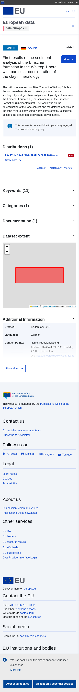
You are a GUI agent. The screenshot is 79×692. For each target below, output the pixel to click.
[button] (67, 2)
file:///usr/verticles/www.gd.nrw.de (55, 355)
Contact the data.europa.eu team (22, 430)
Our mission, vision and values (20, 508)
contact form (27, 613)
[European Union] (38, 580)
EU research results (14, 541)
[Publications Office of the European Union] (38, 393)
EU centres (34, 617)
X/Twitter (10, 453)
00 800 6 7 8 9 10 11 (23, 605)
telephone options (25, 609)
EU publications (12, 552)
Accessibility (10, 483)
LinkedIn (28, 453)
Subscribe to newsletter (16, 435)
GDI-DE (32, 48)
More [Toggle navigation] (69, 59)
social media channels (33, 636)
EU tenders (9, 536)
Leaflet (34, 306)
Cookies (7, 478)
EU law (7, 531)
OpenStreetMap (49, 306)
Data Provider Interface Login (20, 557)
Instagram (46, 454)
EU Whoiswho (11, 547)
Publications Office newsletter (20, 512)
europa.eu (30, 588)
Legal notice (10, 474)
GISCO (72, 306)
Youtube (65, 454)
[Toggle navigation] (72, 26)
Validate (68, 168)
